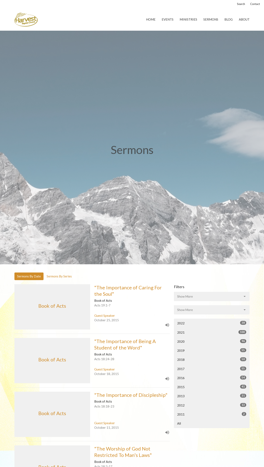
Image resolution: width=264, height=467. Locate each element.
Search (241, 4)
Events (167, 19)
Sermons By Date (29, 276)
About (244, 19)
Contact (255, 4)
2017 (211, 369)
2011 (211, 414)
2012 (211, 405)
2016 (211, 378)
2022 (211, 323)
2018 (211, 359)
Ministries (188, 19)
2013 (211, 396)
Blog (228, 19)
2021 (211, 332)
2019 (211, 350)
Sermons (210, 19)
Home (151, 19)
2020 (211, 341)
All (179, 423)
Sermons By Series (59, 276)
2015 (211, 387)
